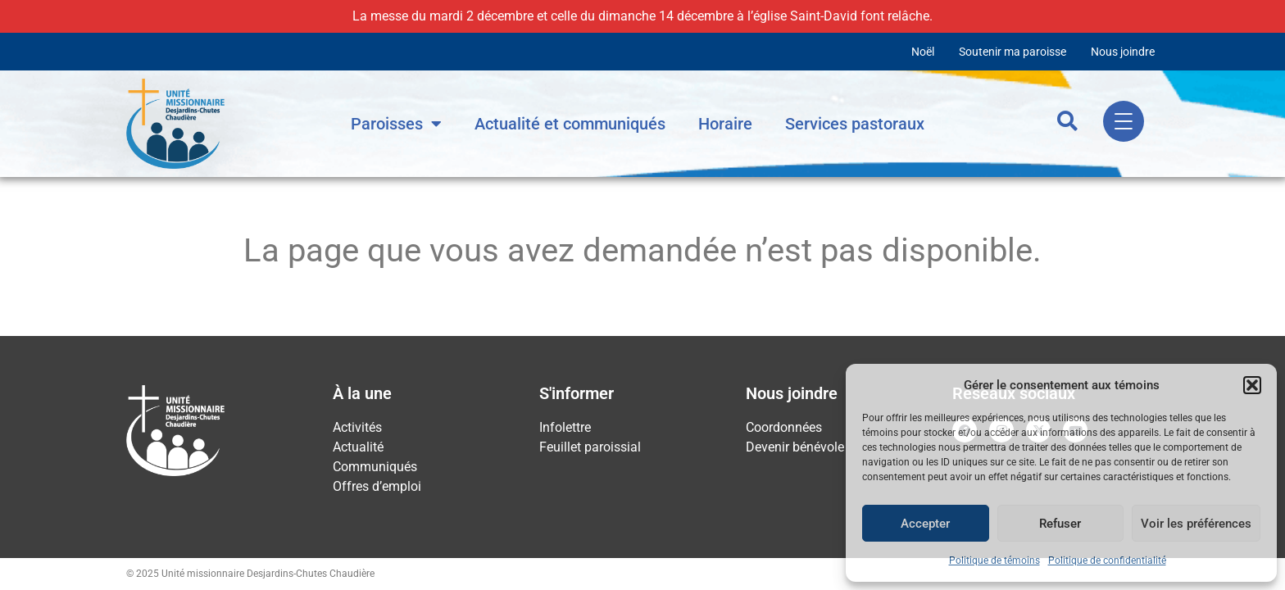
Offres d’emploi (377, 486)
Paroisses (396, 123)
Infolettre (565, 427)
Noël (922, 51)
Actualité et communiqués (569, 124)
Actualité (358, 447)
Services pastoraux (854, 124)
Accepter (925, 523)
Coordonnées (784, 427)
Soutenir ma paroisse (1012, 51)
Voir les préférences (1196, 523)
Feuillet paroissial (590, 447)
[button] (1252, 385)
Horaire (725, 124)
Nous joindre (1123, 51)
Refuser (1060, 523)
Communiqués (375, 466)
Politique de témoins (994, 560)
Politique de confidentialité (1107, 560)
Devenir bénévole (795, 447)
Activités (357, 427)
